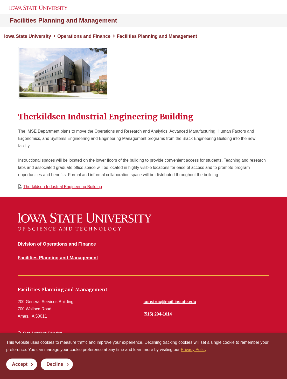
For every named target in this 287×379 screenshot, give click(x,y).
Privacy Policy (193, 349)
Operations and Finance (83, 36)
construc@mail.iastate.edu (170, 301)
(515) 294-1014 (158, 314)
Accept (19, 364)
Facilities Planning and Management (63, 20)
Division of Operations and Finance (57, 244)
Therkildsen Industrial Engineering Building (62, 186)
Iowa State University (27, 36)
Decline (54, 364)
